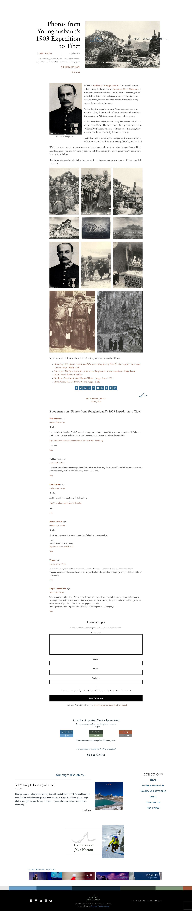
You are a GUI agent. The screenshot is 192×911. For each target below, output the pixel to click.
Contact (158, 900)
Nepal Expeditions (57, 588)
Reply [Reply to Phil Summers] (51, 475)
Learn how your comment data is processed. (110, 705)
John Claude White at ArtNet (68, 375)
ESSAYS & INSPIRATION (153, 785)
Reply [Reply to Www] (51, 580)
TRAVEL (103, 398)
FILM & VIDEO (153, 808)
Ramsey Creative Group (100, 906)
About (137, 38)
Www (52, 560)
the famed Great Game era (125, 89)
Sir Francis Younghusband (105, 86)
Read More (87, 810)
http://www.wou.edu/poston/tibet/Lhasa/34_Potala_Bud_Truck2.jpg (76, 440)
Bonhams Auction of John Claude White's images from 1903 (83, 378)
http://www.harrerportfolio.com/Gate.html (65, 503)
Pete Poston (54, 418)
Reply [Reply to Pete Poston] (51, 450)
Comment (96, 632)
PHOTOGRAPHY (92, 398)
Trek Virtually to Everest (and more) (35, 785)
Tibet (99, 401)
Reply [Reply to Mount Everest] (51, 551)
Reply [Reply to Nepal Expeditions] (51, 611)
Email (96, 668)
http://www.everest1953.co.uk (61, 546)
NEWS (153, 780)
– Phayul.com (94, 371)
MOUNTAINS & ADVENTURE (153, 791)
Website (96, 678)
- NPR (77, 382)
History (93, 401)
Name (96, 659)
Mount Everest (55, 521)
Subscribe (148, 38)
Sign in (159, 38)
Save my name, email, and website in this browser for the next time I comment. (96, 690)
